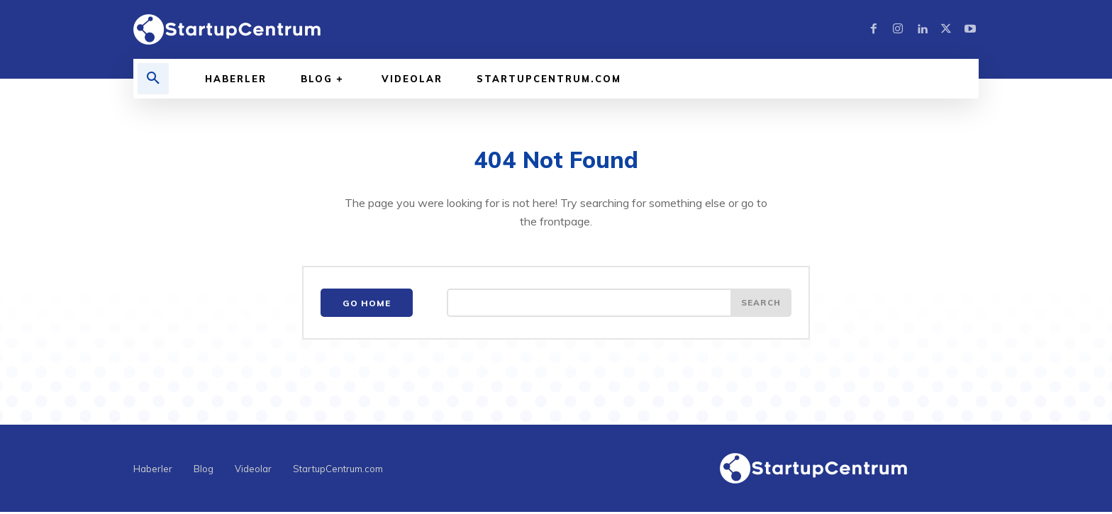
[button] (153, 78)
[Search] (760, 305)
